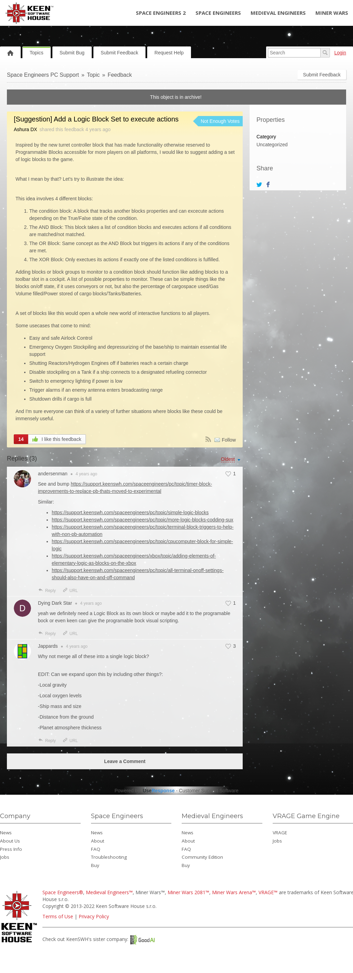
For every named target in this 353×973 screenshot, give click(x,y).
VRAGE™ (268, 892)
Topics (36, 52)
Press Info (11, 849)
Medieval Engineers (278, 12)
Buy (95, 865)
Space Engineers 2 (161, 12)
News (6, 832)
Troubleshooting (109, 857)
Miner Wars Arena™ (234, 892)
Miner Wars (331, 12)
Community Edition (202, 857)
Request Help (169, 52)
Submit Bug (72, 52)
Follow (229, 440)
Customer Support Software (209, 790)
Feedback (120, 75)
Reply (47, 590)
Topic (93, 75)
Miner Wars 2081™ (188, 892)
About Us (10, 841)
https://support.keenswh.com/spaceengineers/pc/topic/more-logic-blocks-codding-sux (142, 519)
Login (340, 52)
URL (70, 590)
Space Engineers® (62, 892)
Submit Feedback (119, 52)
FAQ (95, 849)
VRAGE (280, 832)
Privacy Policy (94, 916)
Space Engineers (218, 12)
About (97, 841)
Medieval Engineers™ (109, 892)
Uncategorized (272, 144)
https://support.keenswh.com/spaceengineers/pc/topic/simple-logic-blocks (130, 512)
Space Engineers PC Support (43, 75)
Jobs (4, 857)
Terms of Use (57, 916)
